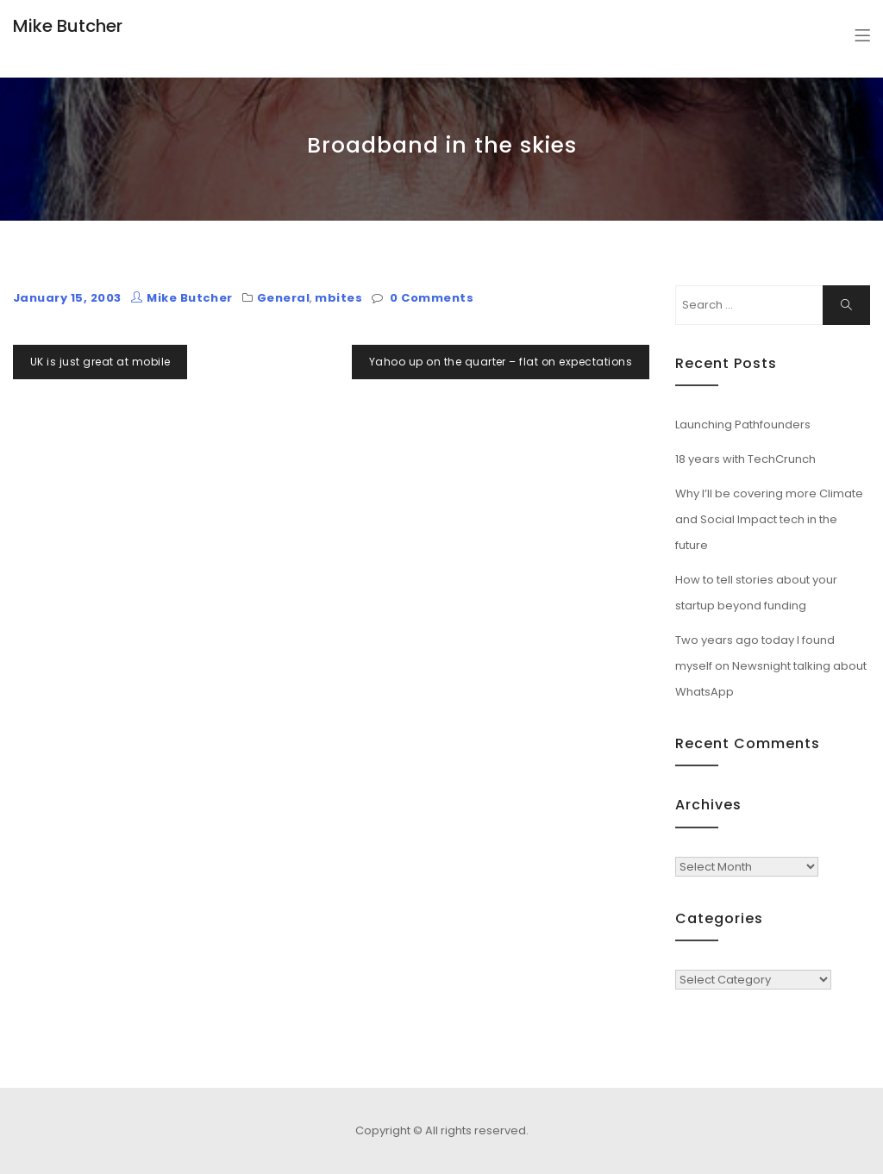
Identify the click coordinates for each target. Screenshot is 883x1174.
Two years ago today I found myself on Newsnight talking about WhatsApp (771, 666)
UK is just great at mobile (100, 361)
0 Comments (431, 298)
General (283, 298)
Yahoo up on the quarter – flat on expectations (500, 361)
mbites (338, 298)
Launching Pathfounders (743, 424)
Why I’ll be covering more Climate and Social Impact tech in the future (769, 519)
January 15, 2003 (67, 298)
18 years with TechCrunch (745, 459)
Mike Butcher (67, 26)
